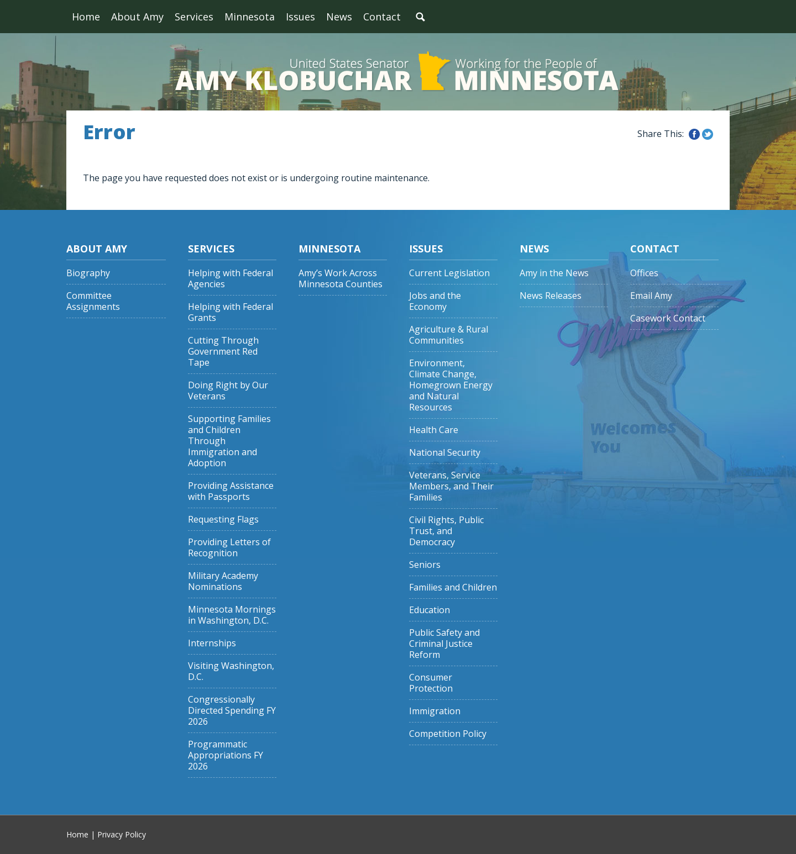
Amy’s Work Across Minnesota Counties (340, 278)
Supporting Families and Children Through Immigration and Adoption (229, 441)
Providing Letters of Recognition (229, 547)
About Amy (137, 16)
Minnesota (249, 16)
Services (194, 16)
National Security (444, 452)
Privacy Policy (121, 834)
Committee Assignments (93, 301)
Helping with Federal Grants (230, 312)
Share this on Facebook (694, 134)
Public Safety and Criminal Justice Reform (444, 644)
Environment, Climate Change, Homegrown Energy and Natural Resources (451, 385)
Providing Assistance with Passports (231, 491)
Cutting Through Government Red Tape (223, 351)
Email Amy (651, 296)
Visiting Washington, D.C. (231, 671)
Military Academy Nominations (223, 581)
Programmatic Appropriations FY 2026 (225, 755)
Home (86, 16)
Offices (644, 273)
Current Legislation (449, 273)
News (339, 16)
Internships (212, 643)
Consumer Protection (431, 683)
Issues (300, 16)
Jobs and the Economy (435, 301)
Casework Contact (667, 318)
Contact (382, 16)
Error (109, 132)
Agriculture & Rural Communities (448, 335)
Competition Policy (447, 734)
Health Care (433, 430)
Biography (88, 273)
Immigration (434, 711)
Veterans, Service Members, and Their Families (451, 486)
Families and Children (453, 587)
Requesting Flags (223, 519)
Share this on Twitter (707, 134)
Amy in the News (554, 273)
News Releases (551, 296)
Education (429, 610)
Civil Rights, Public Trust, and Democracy (446, 531)
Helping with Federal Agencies (230, 278)
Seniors (425, 565)
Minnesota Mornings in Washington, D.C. (232, 615)
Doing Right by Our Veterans (228, 390)
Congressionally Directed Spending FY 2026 (232, 711)
